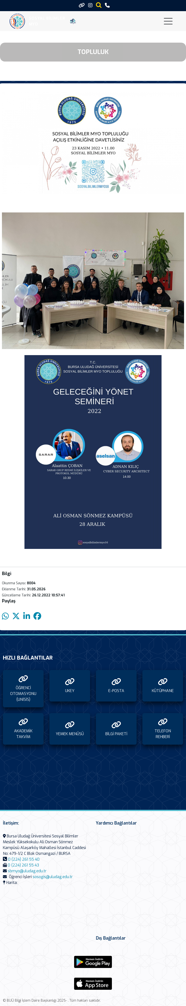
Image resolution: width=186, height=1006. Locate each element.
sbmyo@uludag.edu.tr (27, 870)
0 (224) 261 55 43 (23, 865)
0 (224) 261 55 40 (23, 859)
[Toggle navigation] (168, 21)
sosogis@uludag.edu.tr (53, 876)
